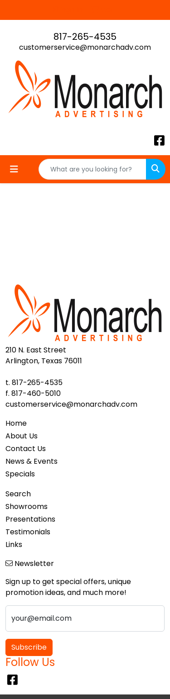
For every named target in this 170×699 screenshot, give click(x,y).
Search (18, 494)
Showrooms (26, 506)
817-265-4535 (85, 36)
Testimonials (27, 532)
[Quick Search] (92, 169)
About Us (21, 436)
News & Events (31, 461)
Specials (20, 474)
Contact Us (25, 448)
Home (16, 423)
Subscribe (29, 647)
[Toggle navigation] (14, 169)
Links (13, 544)
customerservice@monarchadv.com (85, 47)
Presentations (30, 519)
